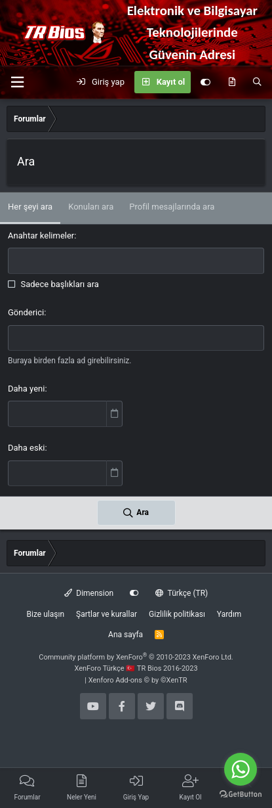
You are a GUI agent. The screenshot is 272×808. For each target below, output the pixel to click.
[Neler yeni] (231, 82)
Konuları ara (90, 207)
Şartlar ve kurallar (106, 614)
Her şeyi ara (30, 207)
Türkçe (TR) (181, 593)
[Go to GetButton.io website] (241, 794)
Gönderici (26, 312)
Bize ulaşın (45, 614)
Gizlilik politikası (177, 614)
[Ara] (257, 82)
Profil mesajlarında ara (171, 207)
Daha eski (26, 448)
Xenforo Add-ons (137, 680)
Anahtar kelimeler (41, 235)
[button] (17, 82)
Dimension (88, 593)
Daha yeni (26, 388)
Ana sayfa (125, 634)
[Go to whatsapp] (240, 769)
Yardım (229, 614)
